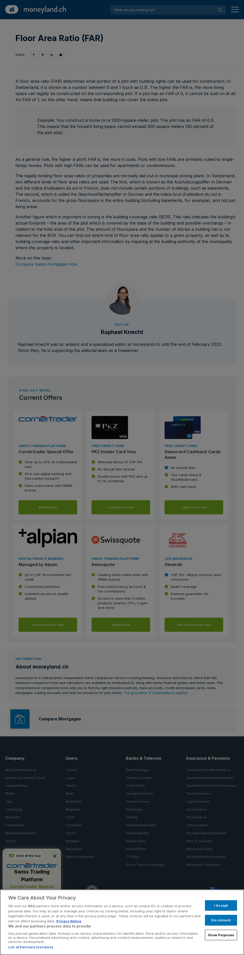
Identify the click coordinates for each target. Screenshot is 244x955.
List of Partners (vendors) (30, 947)
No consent (220, 920)
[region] (122, 922)
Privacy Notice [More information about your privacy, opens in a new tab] (68, 921)
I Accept (221, 905)
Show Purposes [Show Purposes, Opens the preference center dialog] (221, 935)
